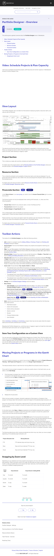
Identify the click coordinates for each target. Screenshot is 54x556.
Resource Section (11, 45)
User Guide (28, 8)
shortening (21, 321)
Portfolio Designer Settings (19, 281)
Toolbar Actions (8, 49)
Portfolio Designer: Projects (21, 166)
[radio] (22, 510)
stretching (7, 321)
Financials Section (11, 47)
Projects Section (11, 43)
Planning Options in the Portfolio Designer (34, 165)
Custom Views (14, 343)
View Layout (7, 41)
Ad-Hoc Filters (12, 252)
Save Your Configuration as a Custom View (17, 52)
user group (19, 194)
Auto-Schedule (22, 285)
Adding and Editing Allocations (15, 255)
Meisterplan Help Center (18, 8)
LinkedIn (31, 500)
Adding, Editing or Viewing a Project (31, 242)
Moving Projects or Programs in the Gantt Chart (16, 54)
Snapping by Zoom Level (13, 56)
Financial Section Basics (31, 223)
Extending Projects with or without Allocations (30, 270)
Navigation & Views (36, 8)
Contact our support (31, 516)
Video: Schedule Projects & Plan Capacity (14, 39)
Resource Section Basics (31, 182)
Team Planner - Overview (8, 536)
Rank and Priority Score (15, 295)
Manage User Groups (38, 287)
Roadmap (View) (6, 540)
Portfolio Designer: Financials (12, 224)
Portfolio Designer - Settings (9, 525)
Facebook (23, 500)
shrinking (14, 321)
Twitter (27, 500)
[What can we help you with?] (27, 12)
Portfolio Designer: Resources (12, 184)
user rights (47, 340)
